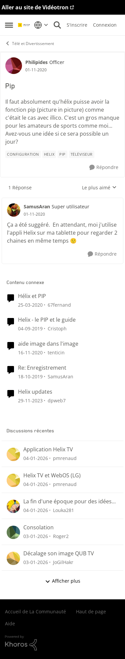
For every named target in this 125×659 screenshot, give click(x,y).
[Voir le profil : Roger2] (13, 532)
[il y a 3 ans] (30, 400)
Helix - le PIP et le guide (47, 319)
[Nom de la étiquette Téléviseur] (81, 154)
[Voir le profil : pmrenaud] (13, 454)
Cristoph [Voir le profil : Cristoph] (57, 328)
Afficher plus (62, 581)
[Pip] (34, 214)
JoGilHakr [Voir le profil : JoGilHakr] (63, 562)
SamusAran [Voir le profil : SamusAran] (37, 206)
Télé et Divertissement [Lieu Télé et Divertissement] (29, 43)
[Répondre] (104, 167)
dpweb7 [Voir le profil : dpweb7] (57, 400)
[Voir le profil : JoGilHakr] (13, 558)
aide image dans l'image (48, 343)
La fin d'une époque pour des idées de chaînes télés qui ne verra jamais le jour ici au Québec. (68, 501)
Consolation (38, 527)
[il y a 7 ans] (30, 304)
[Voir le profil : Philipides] (13, 65)
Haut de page (91, 611)
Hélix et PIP (32, 296)
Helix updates (35, 391)
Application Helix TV (48, 449)
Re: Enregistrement (42, 367)
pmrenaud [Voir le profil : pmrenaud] (65, 458)
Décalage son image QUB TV (58, 553)
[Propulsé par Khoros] (62, 643)
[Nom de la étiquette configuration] (23, 154)
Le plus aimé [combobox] (99, 187)
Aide (10, 623)
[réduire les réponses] (62, 201)
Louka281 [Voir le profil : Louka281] (63, 510)
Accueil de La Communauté (35, 611)
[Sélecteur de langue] (41, 25)
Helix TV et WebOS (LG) (52, 475)
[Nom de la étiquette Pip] (62, 154)
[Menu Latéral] (9, 25)
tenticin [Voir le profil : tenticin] (56, 352)
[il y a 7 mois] (35, 458)
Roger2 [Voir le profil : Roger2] (61, 536)
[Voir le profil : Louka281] (13, 506)
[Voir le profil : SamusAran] (13, 210)
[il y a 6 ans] (30, 352)
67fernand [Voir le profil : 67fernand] (59, 304)
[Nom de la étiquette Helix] (49, 154)
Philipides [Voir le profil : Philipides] (36, 62)
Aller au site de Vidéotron (35, 7)
